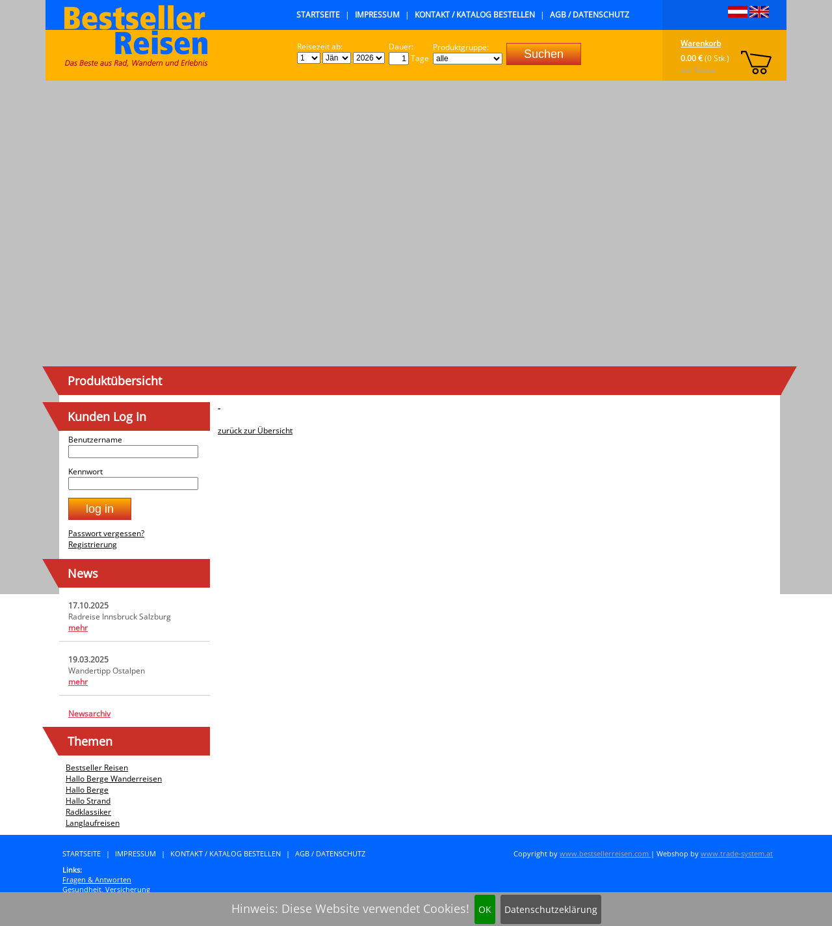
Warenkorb (701, 43)
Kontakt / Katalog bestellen (475, 14)
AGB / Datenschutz (589, 14)
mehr (78, 627)
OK (484, 909)
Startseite (318, 14)
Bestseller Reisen (97, 767)
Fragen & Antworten (96, 879)
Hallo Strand (88, 800)
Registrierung (92, 544)
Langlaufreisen (93, 822)
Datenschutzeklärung (550, 909)
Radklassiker (88, 811)
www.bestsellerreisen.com (605, 853)
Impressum (377, 14)
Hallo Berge (87, 789)
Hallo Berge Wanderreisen (114, 778)
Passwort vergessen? (106, 533)
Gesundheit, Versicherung (106, 889)
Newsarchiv (89, 713)
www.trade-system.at (737, 853)
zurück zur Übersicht (255, 430)
